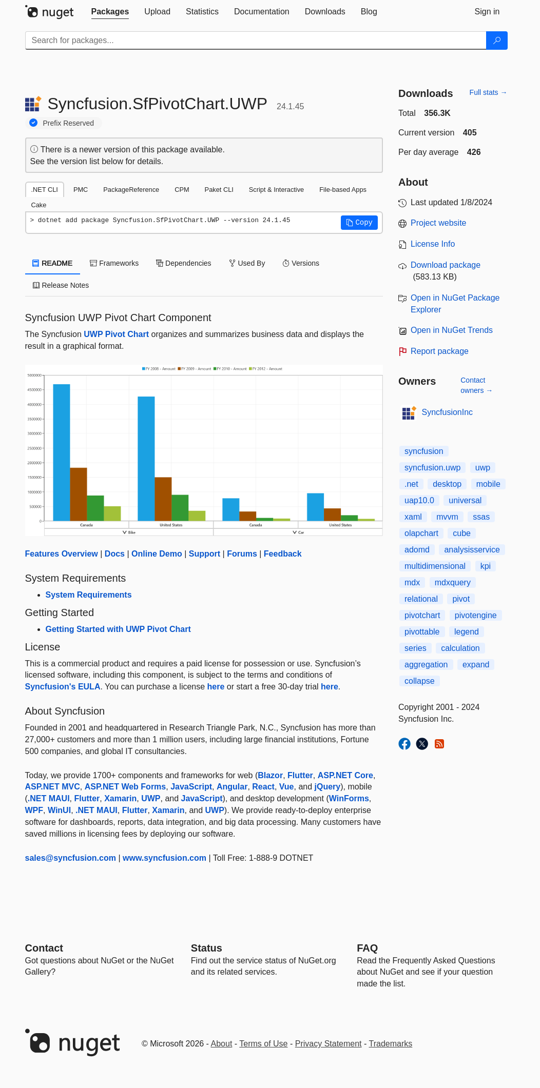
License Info (433, 244)
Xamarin (120, 798)
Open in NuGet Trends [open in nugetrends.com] (452, 330)
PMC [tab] (80, 189)
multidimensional (435, 566)
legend (466, 631)
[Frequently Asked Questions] (367, 948)
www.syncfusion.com (164, 858)
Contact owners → (476, 385)
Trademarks (391, 1043)
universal (465, 500)
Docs (115, 553)
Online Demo (156, 553)
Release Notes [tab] (61, 285)
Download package (445, 265)
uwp (482, 467)
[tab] (110, 12)
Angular (232, 786)
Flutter (300, 775)
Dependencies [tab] (183, 263)
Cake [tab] (39, 205)
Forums (242, 553)
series (415, 648)
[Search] (497, 40)
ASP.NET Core (345, 775)
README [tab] (53, 263)
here (216, 686)
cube (462, 533)
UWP (150, 798)
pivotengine (476, 615)
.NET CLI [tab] (44, 189)
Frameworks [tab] (114, 263)
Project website (439, 223)
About (222, 1043)
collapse (419, 681)
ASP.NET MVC (52, 786)
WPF (34, 810)
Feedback (283, 553)
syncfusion (423, 451)
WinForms (349, 798)
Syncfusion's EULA (63, 686)
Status (206, 948)
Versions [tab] (300, 263)
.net (411, 484)
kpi (485, 566)
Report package (440, 351)
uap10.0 (419, 500)
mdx (412, 582)
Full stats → (489, 92)
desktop (447, 484)
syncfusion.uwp (432, 467)
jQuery (328, 786)
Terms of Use (263, 1043)
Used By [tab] (247, 263)
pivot (461, 599)
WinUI (59, 810)
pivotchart (422, 615)
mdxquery (453, 582)
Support (204, 553)
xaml (413, 516)
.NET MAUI (49, 798)
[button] (359, 222)
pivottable (422, 631)
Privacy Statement (328, 1043)
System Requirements (89, 594)
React (263, 786)
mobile (488, 484)
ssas (481, 516)
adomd (417, 549)
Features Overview (61, 553)
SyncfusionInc (447, 412)
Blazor (270, 775)
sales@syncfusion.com (70, 858)
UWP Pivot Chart (116, 334)
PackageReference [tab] (131, 189)
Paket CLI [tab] (219, 189)
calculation (460, 648)
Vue (286, 786)
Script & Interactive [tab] (276, 189)
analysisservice (471, 549)
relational (421, 599)
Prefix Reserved (68, 123)
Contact (44, 948)
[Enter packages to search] (256, 40)
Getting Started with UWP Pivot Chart (118, 629)
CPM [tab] (182, 189)
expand (476, 664)
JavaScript (191, 786)
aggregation (426, 664)
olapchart (421, 533)
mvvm (447, 516)
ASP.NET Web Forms (125, 786)
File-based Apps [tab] (343, 189)
